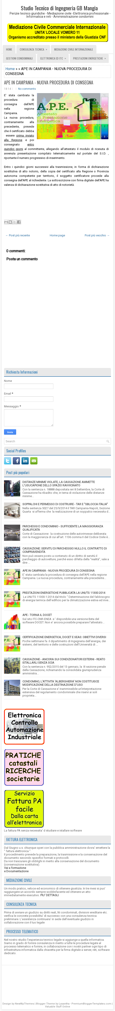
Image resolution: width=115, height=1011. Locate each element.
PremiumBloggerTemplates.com (91, 1003)
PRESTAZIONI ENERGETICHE (91, 57)
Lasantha (64, 1003)
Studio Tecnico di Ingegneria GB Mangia (59, 8)
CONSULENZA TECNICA (35, 48)
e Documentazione (16, 871)
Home (9, 49)
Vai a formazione (15, 868)
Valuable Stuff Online (57, 1006)
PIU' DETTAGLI (49, 895)
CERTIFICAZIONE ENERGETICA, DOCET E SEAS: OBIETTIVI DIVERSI (64, 637)
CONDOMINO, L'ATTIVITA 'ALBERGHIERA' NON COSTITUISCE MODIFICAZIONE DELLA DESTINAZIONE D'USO (60, 683)
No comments (27, 88)
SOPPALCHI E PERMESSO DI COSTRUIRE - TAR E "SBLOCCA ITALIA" (65, 504)
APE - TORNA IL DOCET (37, 615)
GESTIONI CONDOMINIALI (19, 58)
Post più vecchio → (97, 235)
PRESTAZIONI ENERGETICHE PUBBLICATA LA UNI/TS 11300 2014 (63, 592)
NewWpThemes (24, 1003)
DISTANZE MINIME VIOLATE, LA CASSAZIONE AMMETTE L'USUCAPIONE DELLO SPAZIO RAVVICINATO (58, 483)
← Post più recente (17, 235)
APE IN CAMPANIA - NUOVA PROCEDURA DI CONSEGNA (48, 82)
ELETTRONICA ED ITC (54, 57)
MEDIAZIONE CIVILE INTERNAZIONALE (73, 49)
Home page (57, 235)
